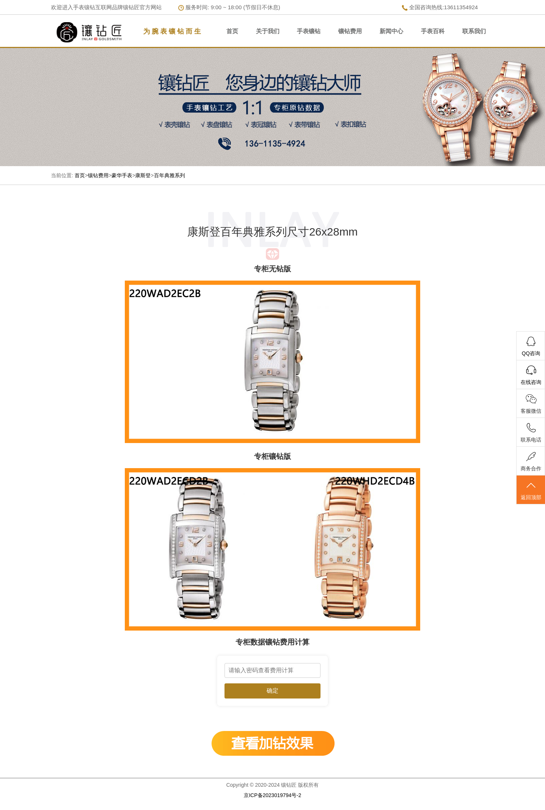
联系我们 (474, 31)
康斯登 (143, 175)
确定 (272, 690)
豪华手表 (122, 175)
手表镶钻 (309, 31)
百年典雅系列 (169, 175)
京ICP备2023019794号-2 (272, 795)
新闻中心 (391, 31)
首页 (232, 31)
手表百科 (433, 31)
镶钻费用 (350, 31)
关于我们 (268, 31)
